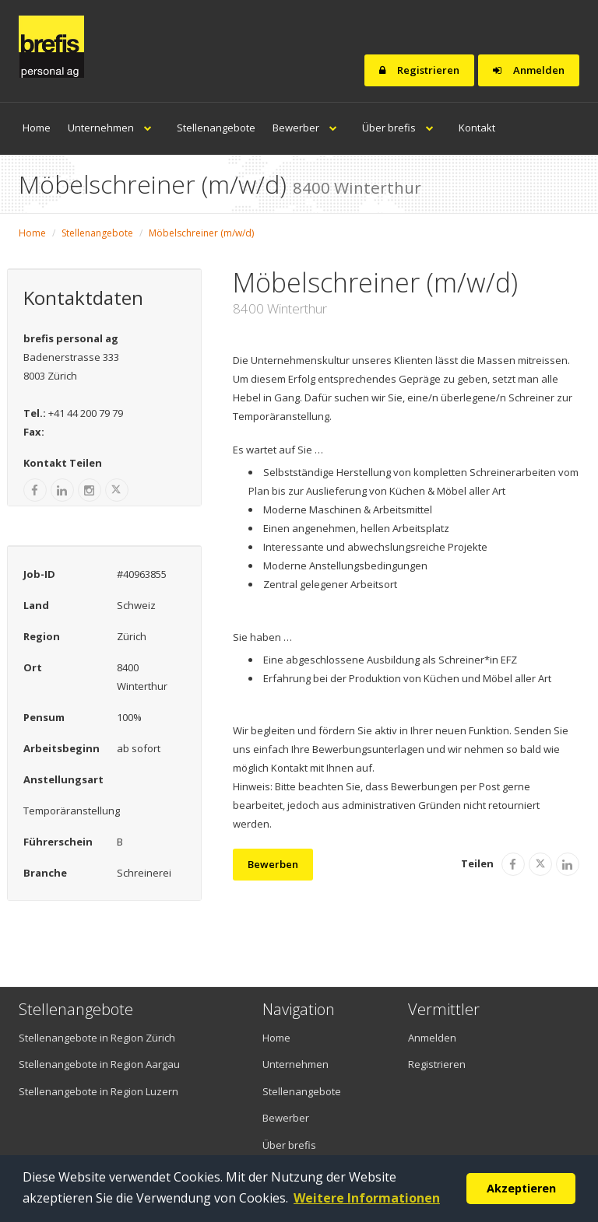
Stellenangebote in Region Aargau (99, 1064)
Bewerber (309, 128)
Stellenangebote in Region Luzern (98, 1091)
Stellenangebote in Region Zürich (97, 1038)
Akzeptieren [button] (521, 1188)
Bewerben (273, 864)
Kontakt (477, 128)
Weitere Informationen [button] (367, 1197)
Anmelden (529, 70)
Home (37, 128)
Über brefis (401, 128)
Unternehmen (114, 128)
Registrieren (419, 70)
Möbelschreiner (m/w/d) (201, 233)
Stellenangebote (216, 128)
